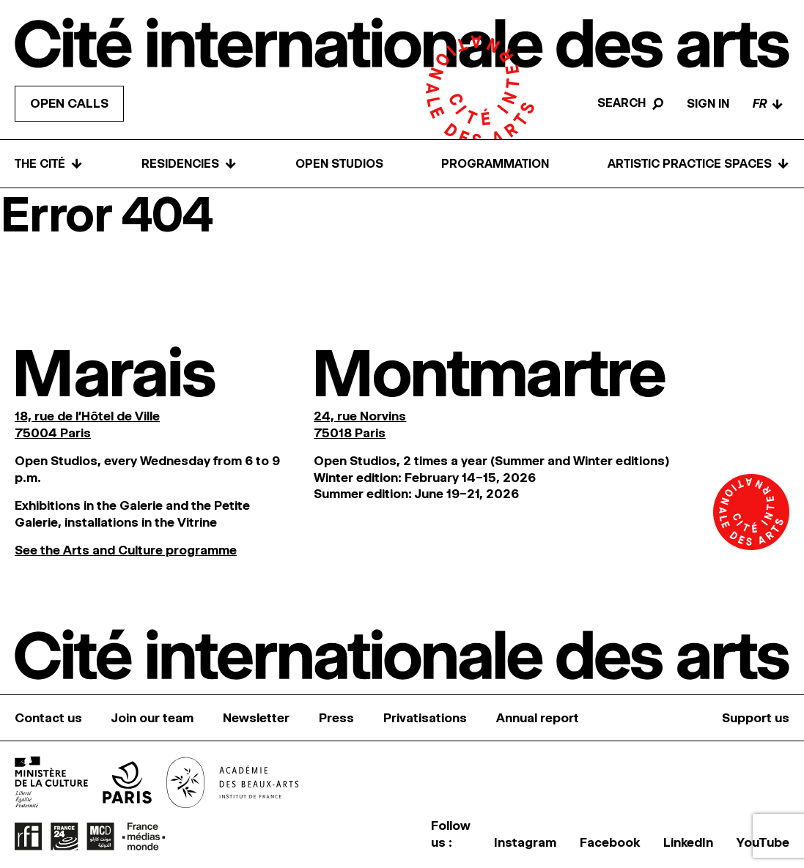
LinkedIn (688, 842)
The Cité (49, 164)
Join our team (152, 718)
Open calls (69, 103)
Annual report (537, 718)
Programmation (495, 164)
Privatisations (425, 718)
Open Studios (339, 164)
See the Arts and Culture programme (126, 550)
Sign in (708, 104)
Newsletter (256, 718)
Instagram (525, 842)
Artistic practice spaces (698, 164)
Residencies (189, 164)
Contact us (48, 718)
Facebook (610, 842)
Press (336, 718)
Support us (755, 718)
